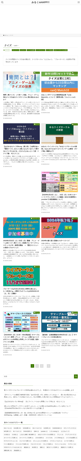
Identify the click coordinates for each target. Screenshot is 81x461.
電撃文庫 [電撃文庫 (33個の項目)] (8, 450)
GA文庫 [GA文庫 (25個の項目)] (17, 428)
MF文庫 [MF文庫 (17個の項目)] (7, 431)
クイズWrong (49, 50)
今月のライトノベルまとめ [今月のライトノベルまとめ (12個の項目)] (13, 447)
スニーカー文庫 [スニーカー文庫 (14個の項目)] (25, 441)
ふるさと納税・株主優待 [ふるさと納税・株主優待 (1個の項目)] (28, 434)
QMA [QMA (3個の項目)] (36, 431)
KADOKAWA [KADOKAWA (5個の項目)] (57, 428)
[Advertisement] (40, 19)
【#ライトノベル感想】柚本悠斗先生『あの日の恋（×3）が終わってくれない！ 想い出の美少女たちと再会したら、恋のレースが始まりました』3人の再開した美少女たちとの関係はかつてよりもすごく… (40, 396)
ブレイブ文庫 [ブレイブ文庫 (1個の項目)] (48, 444)
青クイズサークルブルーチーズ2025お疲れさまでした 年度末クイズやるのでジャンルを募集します (39, 390)
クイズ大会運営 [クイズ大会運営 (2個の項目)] (71, 437)
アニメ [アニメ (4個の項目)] (60, 434)
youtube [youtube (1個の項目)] (44, 431)
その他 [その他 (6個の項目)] (7, 434)
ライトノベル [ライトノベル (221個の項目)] (60, 444)
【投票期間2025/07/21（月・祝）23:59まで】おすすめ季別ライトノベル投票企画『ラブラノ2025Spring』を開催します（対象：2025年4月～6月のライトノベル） (36, 414)
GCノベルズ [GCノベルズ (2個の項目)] (37, 428)
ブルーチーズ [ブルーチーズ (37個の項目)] (36, 444)
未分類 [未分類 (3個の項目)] (35, 447)
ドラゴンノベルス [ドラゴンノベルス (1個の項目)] (56, 441)
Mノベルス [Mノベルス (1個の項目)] (17, 431)
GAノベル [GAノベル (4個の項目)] (8, 428)
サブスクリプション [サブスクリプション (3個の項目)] (10, 441)
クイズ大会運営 (31, 50)
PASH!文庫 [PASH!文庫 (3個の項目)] (28, 431)
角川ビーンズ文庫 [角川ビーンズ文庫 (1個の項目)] (53, 447)
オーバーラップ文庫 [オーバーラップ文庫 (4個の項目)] (10, 437)
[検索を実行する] (76, 376)
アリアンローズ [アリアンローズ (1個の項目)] (70, 434)
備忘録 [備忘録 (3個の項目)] (27, 447)
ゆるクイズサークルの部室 (60, 50)
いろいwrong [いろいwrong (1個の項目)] (54, 431)
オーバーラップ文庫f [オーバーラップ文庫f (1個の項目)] (26, 437)
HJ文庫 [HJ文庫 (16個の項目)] (47, 428)
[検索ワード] (40, 376)
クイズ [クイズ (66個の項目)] (49, 437)
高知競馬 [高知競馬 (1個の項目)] (17, 450)
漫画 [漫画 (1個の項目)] (42, 447)
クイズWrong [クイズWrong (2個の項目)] (59, 437)
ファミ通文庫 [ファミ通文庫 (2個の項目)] (9, 444)
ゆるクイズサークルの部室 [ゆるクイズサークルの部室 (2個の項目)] (46, 434)
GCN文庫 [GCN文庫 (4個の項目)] (26, 428)
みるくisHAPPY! (41, 2)
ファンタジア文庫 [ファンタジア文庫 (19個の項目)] (22, 444)
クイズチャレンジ (40, 50)
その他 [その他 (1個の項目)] (15, 434)
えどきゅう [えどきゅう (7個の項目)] (65, 431)
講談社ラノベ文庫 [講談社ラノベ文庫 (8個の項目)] (67, 447)
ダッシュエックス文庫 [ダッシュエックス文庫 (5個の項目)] (40, 441)
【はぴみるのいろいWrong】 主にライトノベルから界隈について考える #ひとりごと (34, 401)
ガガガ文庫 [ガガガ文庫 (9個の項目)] (39, 437)
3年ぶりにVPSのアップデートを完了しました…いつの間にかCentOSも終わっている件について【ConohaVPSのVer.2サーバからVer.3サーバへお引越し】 (37, 407)
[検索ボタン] (2, 2)
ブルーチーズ (15, 50)
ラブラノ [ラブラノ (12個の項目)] (72, 444)
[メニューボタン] (78, 2)
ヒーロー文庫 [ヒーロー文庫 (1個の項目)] (69, 441)
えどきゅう (23, 50)
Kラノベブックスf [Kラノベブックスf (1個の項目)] (70, 428)
